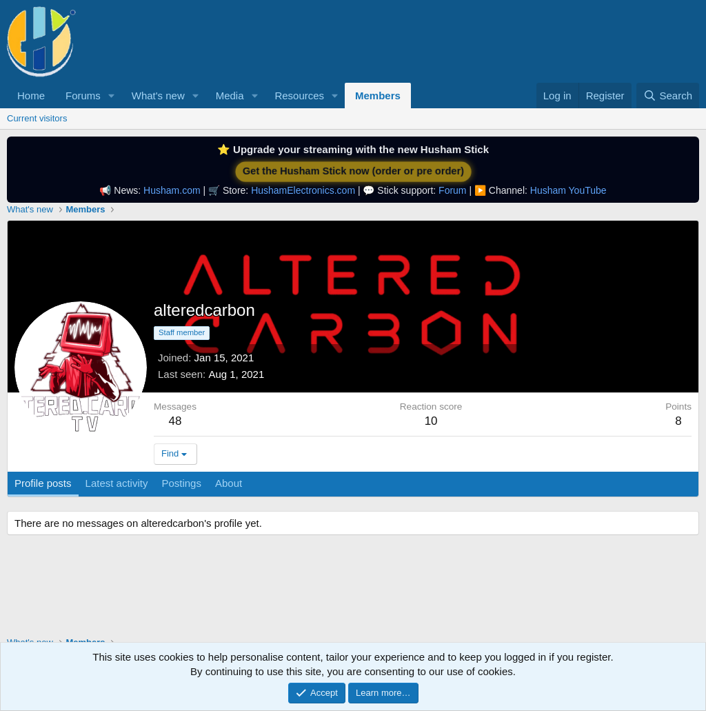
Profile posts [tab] (43, 483)
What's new (158, 95)
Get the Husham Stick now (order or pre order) (353, 171)
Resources (299, 95)
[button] (111, 95)
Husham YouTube (568, 190)
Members (378, 95)
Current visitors (37, 118)
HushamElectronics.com (303, 190)
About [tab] (228, 483)
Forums (83, 95)
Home (31, 95)
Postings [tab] (181, 483)
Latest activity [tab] (116, 483)
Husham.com (171, 190)
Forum (452, 190)
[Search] (667, 95)
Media (230, 95)
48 (175, 421)
